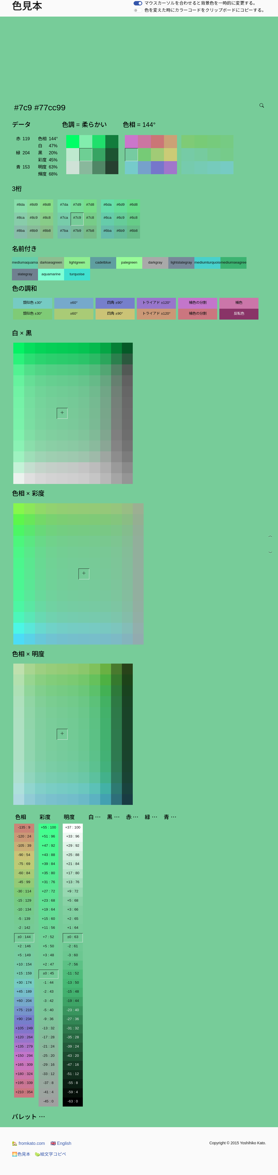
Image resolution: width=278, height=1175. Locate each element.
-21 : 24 (48, 1046)
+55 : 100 (48, 827)
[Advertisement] (140, 57)
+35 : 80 (48, 873)
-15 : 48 (73, 991)
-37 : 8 (48, 1083)
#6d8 (133, 204)
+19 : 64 (48, 909)
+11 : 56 (48, 928)
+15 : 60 (48, 919)
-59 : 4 (73, 1092)
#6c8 (134, 217)
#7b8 (90, 231)
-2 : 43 (48, 991)
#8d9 (34, 204)
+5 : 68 (72, 900)
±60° (73, 303)
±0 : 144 (24, 937)
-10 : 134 (24, 909)
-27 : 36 (73, 1019)
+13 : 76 (73, 882)
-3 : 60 (73, 955)
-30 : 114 (24, 891)
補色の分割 (198, 303)
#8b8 (47, 231)
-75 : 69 (24, 864)
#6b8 (133, 231)
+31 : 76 (48, 882)
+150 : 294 (24, 1056)
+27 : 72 (48, 891)
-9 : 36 (48, 1019)
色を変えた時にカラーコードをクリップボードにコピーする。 (205, 10)
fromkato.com (28, 1143)
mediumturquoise (207, 262)
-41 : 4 (48, 1092)
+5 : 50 (48, 946)
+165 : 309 (24, 1064)
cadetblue (103, 262)
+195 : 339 (24, 1083)
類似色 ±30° (32, 303)
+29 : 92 (73, 845)
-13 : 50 (73, 982)
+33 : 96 (73, 836)
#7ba (64, 231)
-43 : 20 (73, 1056)
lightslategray (181, 262)
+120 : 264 (24, 1037)
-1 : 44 (48, 982)
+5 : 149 (24, 955)
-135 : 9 (24, 827)
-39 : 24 (73, 1046)
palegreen (129, 262)
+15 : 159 (24, 973)
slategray (25, 274)
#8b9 (34, 231)
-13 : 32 (48, 1028)
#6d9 (120, 204)
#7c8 (90, 217)
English (60, 1143)
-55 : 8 (73, 1083)
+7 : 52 (48, 937)
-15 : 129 (24, 900)
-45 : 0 (48, 1101)
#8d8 (47, 204)
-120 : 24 (24, 836)
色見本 (21, 1154)
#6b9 (120, 231)
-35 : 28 (73, 1037)
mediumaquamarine (25, 262)
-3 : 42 (48, 1001)
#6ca (108, 217)
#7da (64, 204)
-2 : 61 (73, 946)
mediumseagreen (233, 262)
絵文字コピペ (50, 1154)
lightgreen (77, 262)
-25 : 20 (48, 1056)
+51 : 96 (48, 836)
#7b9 (77, 231)
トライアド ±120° (156, 303)
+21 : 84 (73, 864)
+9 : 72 (72, 891)
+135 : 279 (24, 1046)
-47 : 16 (73, 1064)
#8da (21, 204)
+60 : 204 (24, 1001)
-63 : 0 (73, 1101)
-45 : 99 (24, 882)
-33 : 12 (48, 1074)
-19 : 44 (73, 1001)
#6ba (107, 231)
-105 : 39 (24, 845)
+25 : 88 (73, 855)
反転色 (239, 313)
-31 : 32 (73, 1028)
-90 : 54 (24, 855)
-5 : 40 (48, 1010)
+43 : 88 (48, 855)
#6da (107, 204)
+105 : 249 (24, 1028)
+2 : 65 (72, 919)
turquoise (77, 274)
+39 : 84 (48, 864)
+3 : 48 (48, 955)
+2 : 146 (24, 946)
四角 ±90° (115, 303)
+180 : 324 (24, 1074)
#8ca (21, 217)
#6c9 (121, 217)
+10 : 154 (24, 964)
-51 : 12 (73, 1074)
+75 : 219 (24, 1010)
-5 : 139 (24, 919)
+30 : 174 (24, 982)
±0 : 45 (48, 973)
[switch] (138, 3)
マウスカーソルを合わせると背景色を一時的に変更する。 (200, 3)
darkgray (155, 262)
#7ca (64, 217)
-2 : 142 (24, 928)
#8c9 (34, 217)
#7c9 (77, 217)
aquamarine (51, 274)
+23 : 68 (48, 900)
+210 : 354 (24, 1092)
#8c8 (47, 217)
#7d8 (90, 204)
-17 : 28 (48, 1037)
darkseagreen (51, 262)
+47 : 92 (48, 845)
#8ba (21, 231)
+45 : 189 (24, 991)
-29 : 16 (48, 1064)
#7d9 (77, 204)
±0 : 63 (72, 937)
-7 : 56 (73, 964)
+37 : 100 (72, 827)
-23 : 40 (73, 1010)
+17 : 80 (73, 873)
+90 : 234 (24, 1019)
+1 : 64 (72, 928)
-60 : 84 (24, 873)
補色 (238, 303)
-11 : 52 (73, 973)
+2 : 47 (48, 964)
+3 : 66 (72, 909)
